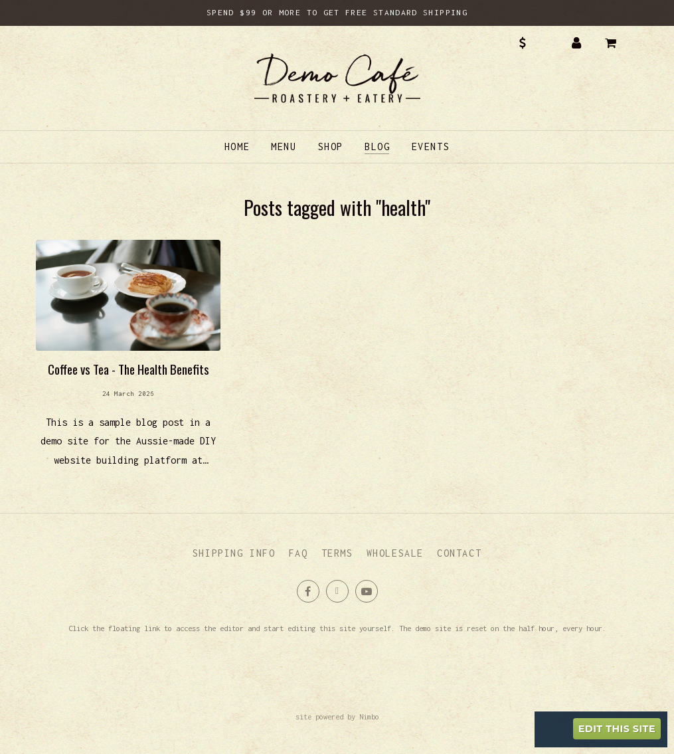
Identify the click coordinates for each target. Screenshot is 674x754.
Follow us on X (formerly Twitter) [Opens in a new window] (337, 591)
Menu (283, 146)
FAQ (298, 553)
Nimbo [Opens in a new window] (369, 716)
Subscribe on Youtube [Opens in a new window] (366, 591)
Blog (377, 146)
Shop (330, 146)
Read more (128, 360)
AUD (532, 43)
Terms (337, 553)
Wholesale (395, 553)
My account (576, 43)
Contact (459, 553)
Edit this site (616, 729)
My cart (620, 43)
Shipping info (234, 553)
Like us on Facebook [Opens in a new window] (308, 591)
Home (237, 146)
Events (431, 146)
